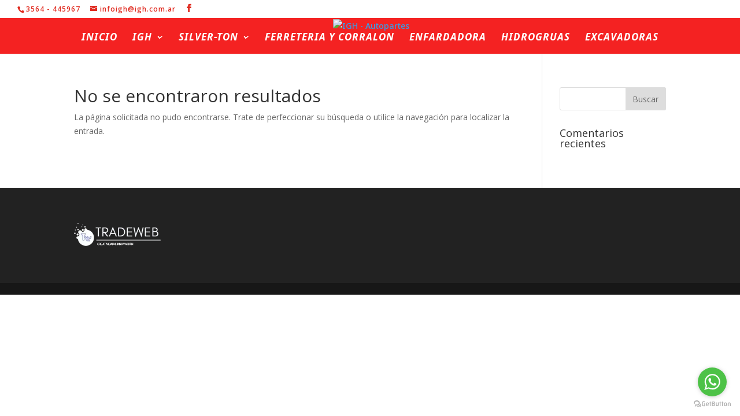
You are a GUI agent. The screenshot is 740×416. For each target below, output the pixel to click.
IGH (142, 38)
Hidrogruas (535, 38)
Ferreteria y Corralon (329, 38)
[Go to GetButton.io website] (712, 404)
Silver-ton (208, 38)
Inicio (99, 38)
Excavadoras (621, 38)
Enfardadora (447, 38)
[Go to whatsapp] (712, 381)
